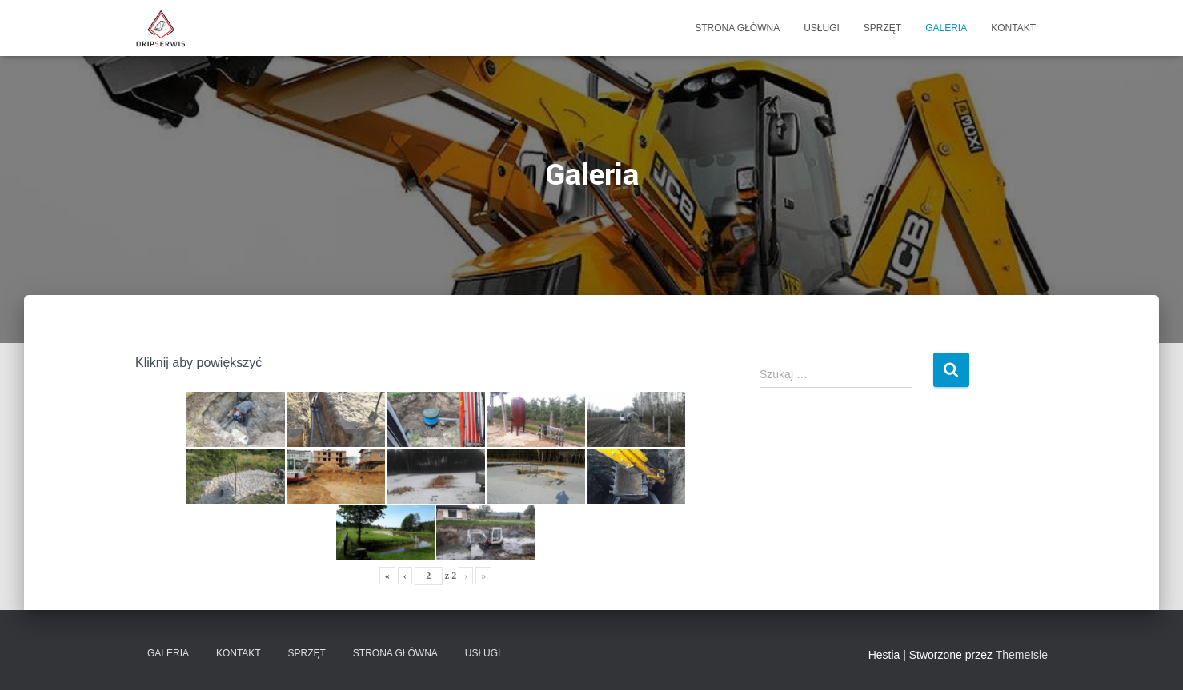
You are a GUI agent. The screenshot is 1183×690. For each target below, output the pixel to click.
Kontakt (1013, 28)
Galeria (946, 28)
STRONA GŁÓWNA (737, 28)
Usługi (822, 28)
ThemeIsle (1022, 654)
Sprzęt (882, 28)
